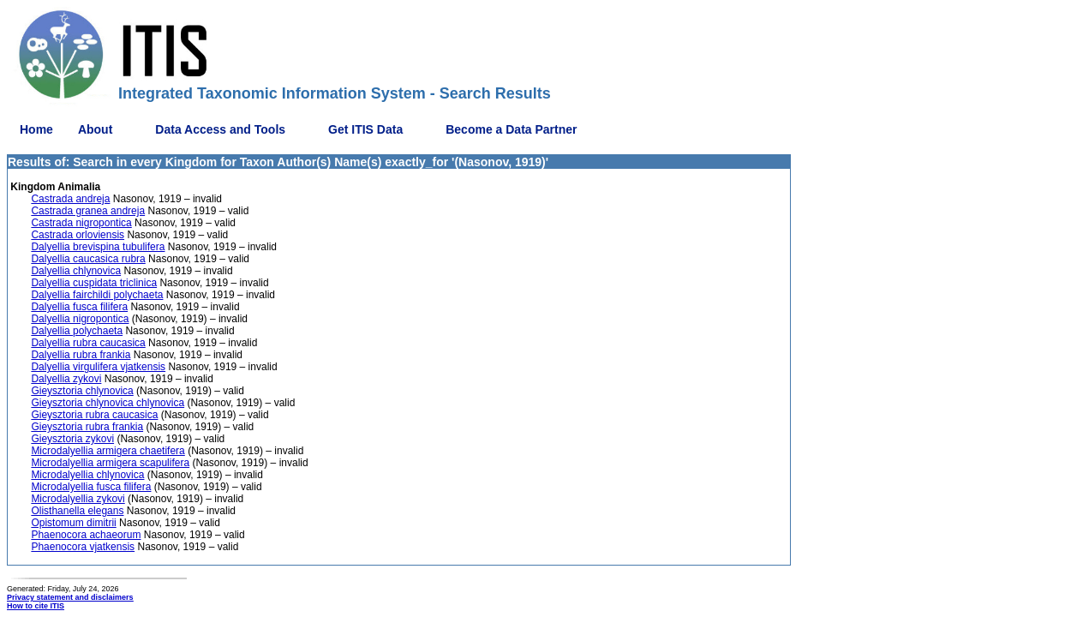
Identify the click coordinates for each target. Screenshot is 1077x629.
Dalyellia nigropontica (80, 319)
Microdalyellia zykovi (77, 499)
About (95, 129)
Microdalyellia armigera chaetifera (107, 451)
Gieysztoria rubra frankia (87, 427)
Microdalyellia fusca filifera (91, 487)
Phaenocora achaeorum (86, 535)
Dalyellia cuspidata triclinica (94, 283)
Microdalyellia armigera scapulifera (110, 463)
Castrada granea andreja (88, 211)
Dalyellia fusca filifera (79, 307)
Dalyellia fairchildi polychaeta (97, 295)
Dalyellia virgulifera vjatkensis (98, 367)
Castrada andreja (70, 199)
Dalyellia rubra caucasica (88, 343)
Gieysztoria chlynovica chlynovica (107, 403)
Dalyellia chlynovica (76, 271)
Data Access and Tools (220, 129)
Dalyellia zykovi (66, 379)
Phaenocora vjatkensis (83, 547)
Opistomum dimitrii (73, 523)
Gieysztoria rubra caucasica (94, 415)
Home (36, 129)
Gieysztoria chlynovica (82, 391)
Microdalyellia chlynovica (87, 475)
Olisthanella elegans (77, 511)
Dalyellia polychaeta (77, 331)
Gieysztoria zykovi (72, 439)
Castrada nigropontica (81, 223)
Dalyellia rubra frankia (80, 355)
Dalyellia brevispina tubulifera (98, 247)
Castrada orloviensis (77, 235)
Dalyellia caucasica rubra (88, 259)
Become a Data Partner (511, 129)
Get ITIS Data (365, 129)
